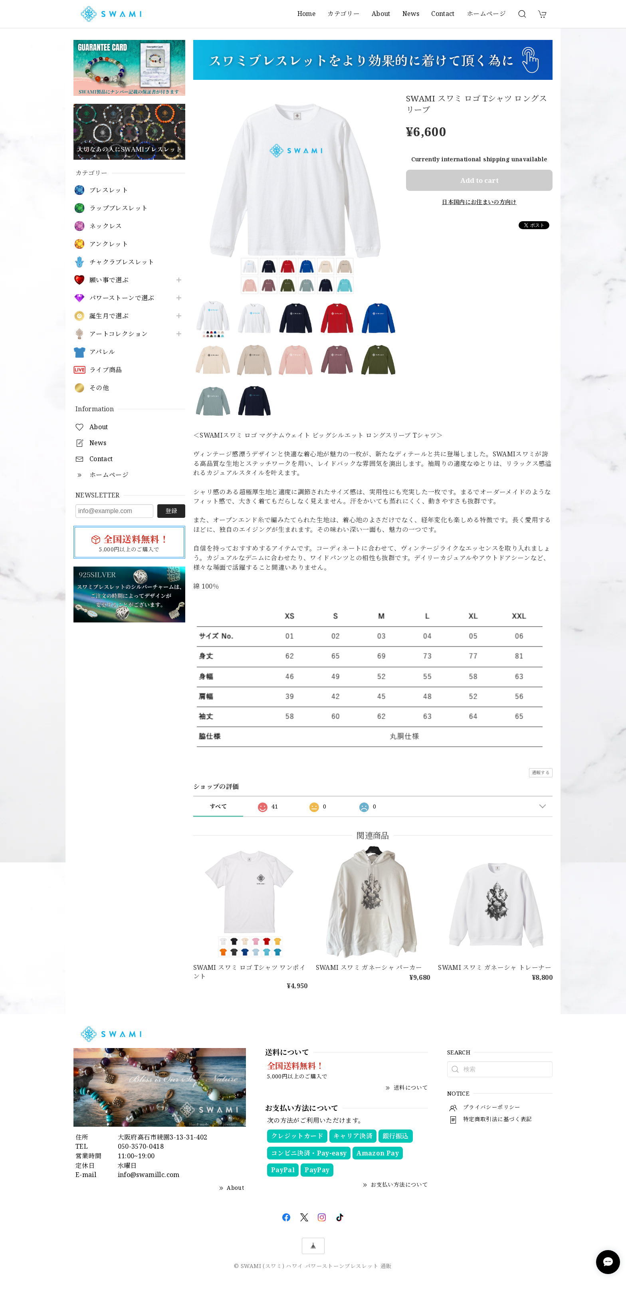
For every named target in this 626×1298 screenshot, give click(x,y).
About (381, 13)
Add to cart (479, 180)
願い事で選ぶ (109, 280)
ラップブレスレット (118, 208)
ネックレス (105, 226)
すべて (218, 806)
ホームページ (486, 13)
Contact (443, 13)
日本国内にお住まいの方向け (479, 202)
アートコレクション (118, 334)
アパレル (102, 352)
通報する (541, 772)
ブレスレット (108, 190)
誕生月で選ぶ (109, 316)
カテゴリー (343, 13)
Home (306, 13)
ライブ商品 (105, 370)
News (410, 13)
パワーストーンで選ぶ (122, 298)
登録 (171, 511)
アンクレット (108, 244)
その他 (99, 388)
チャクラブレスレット (122, 262)
